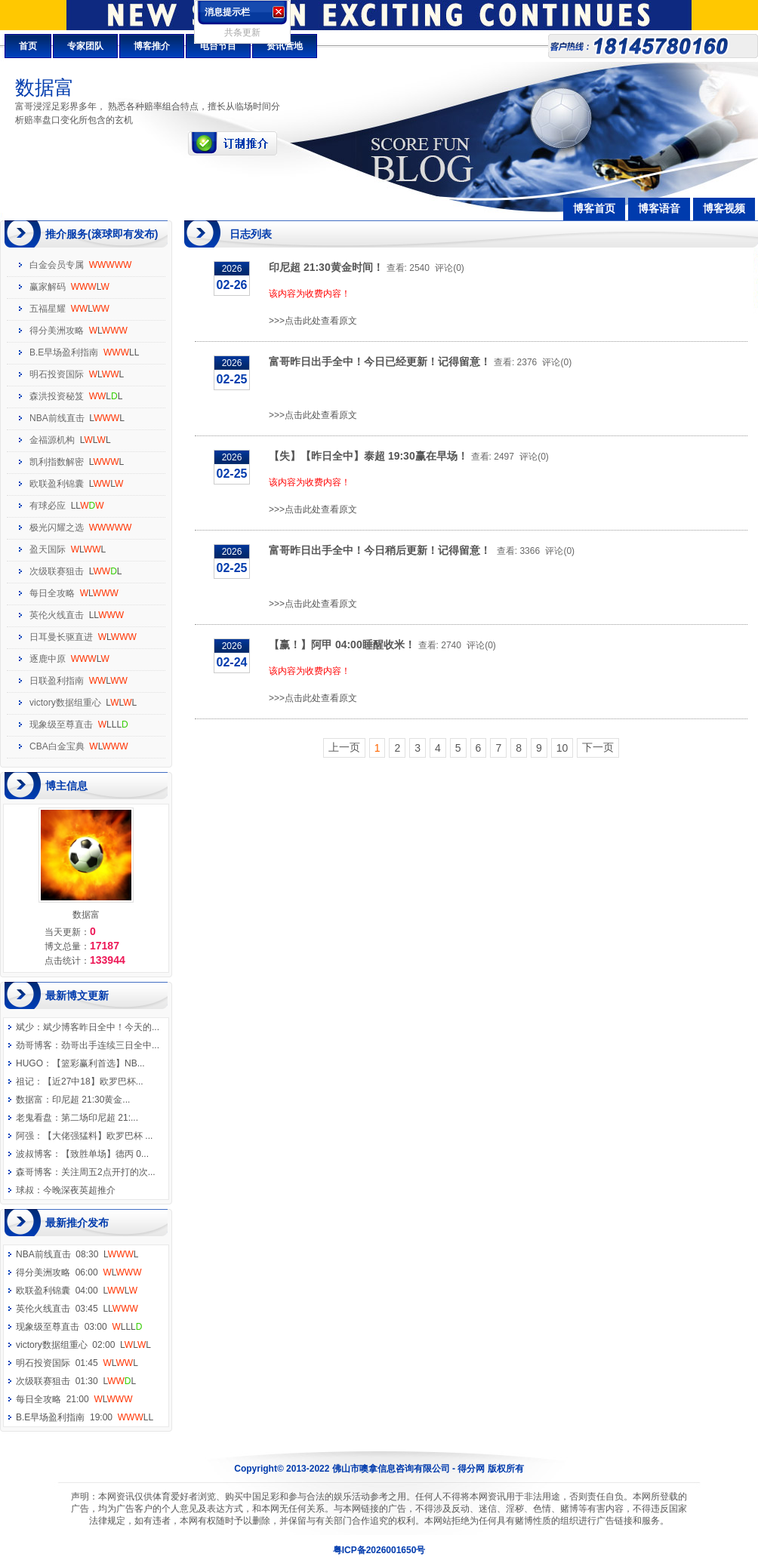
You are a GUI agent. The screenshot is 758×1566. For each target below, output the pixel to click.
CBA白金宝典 (57, 746)
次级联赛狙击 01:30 (76, 1381)
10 (562, 748)
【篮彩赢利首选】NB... (98, 1063)
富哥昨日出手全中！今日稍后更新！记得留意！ (381, 550)
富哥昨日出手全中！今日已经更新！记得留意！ (380, 361)
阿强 (25, 1136)
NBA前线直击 (57, 418)
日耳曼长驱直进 (61, 637)
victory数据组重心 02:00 (83, 1345)
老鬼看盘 (34, 1117)
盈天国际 (47, 549)
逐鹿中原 (47, 659)
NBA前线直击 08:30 (77, 1254)
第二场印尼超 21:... (99, 1117)
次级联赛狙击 (56, 571)
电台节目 (218, 46)
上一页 (344, 747)
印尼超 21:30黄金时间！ (326, 267)
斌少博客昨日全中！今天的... (101, 1027)
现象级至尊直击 (61, 724)
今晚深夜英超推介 (79, 1190)
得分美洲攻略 (56, 330)
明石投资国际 (56, 374)
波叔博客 (34, 1154)
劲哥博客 (34, 1045)
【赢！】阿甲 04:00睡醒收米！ (342, 644)
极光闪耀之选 (56, 527)
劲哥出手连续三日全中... (110, 1045)
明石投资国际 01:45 (77, 1363)
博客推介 (152, 46)
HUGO (29, 1063)
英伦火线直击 (56, 615)
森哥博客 (34, 1172)
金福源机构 (52, 440)
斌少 (25, 1027)
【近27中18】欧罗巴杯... (93, 1081)
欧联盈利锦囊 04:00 (76, 1290)
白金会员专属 (56, 265)
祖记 (25, 1081)
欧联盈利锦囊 (56, 483)
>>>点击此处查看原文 (313, 320)
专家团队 (85, 46)
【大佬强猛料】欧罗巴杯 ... (98, 1136)
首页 (28, 46)
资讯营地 (285, 46)
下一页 (598, 747)
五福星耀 (47, 308)
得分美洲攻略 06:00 (78, 1272)
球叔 (25, 1190)
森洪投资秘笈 (56, 396)
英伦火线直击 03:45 (77, 1308)
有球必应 (47, 505)
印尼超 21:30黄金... (91, 1099)
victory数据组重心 (65, 702)
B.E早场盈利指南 (63, 352)
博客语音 (659, 208)
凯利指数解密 (56, 462)
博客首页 (594, 208)
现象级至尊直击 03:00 (79, 1326)
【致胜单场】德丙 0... (105, 1154)
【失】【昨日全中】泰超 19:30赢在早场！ (368, 456)
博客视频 (724, 208)
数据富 (29, 1099)
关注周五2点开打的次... (108, 1172)
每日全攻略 (52, 593)
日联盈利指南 (56, 680)
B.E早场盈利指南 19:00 (84, 1417)
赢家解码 (47, 287)
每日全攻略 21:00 (74, 1399)
